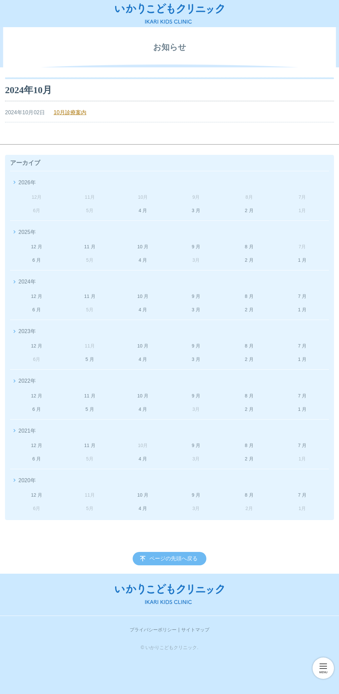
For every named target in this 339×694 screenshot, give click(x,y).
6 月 (36, 260)
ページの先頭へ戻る (173, 558)
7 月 (302, 296)
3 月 (196, 210)
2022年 (27, 381)
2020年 (27, 480)
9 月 (196, 246)
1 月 (302, 260)
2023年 (27, 331)
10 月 (142, 246)
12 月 (36, 246)
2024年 (27, 282)
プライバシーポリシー (153, 629)
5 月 (89, 359)
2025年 (27, 232)
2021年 (27, 431)
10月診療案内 (70, 112)
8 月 (249, 246)
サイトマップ (195, 629)
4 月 (143, 210)
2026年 (27, 182)
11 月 (89, 246)
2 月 (249, 210)
